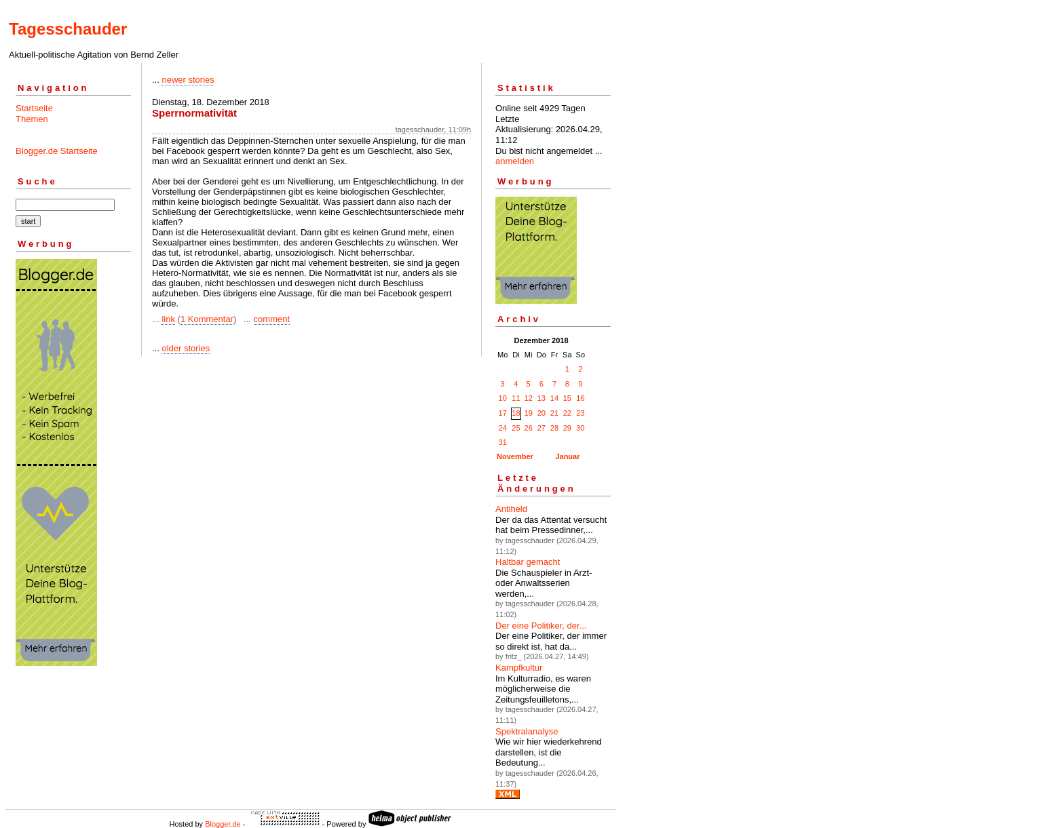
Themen (32, 119)
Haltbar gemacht (527, 562)
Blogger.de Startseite (57, 151)
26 (529, 428)
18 (516, 413)
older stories (186, 348)
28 (554, 428)
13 (541, 398)
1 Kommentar (206, 319)
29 (567, 428)
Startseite (34, 108)
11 (516, 398)
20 (541, 413)
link (168, 319)
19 (529, 413)
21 (554, 413)
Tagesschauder (68, 29)
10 (503, 398)
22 (567, 413)
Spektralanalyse (526, 731)
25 (516, 428)
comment (272, 319)
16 (580, 398)
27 (541, 428)
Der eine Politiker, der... (540, 625)
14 (554, 398)
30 (580, 428)
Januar (567, 456)
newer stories (188, 80)
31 (503, 442)
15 (567, 398)
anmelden (514, 161)
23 (580, 413)
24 (503, 428)
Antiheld (511, 509)
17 (503, 413)
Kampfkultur (518, 668)
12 (529, 398)
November (515, 456)
